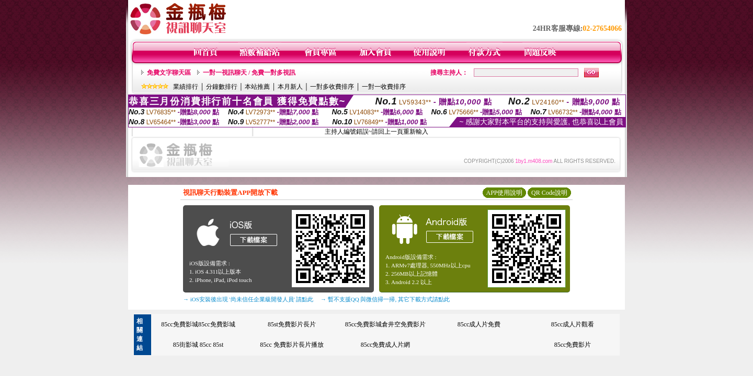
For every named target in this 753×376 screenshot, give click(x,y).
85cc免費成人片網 (385, 344)
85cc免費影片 (572, 344)
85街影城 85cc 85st (198, 344)
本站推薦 (257, 86)
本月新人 (290, 86)
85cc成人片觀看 (573, 324)
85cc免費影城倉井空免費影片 (385, 324)
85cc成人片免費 (479, 324)
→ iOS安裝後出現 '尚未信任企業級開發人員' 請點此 (248, 299)
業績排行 (185, 86)
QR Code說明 (549, 192)
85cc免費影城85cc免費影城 (198, 324)
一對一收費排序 (384, 86)
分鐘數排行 (221, 86)
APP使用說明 (504, 192)
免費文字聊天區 (169, 72)
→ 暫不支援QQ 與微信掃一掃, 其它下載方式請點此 (385, 299)
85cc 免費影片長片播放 (292, 344)
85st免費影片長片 (292, 324)
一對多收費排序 (332, 86)
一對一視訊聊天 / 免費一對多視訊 (249, 72)
